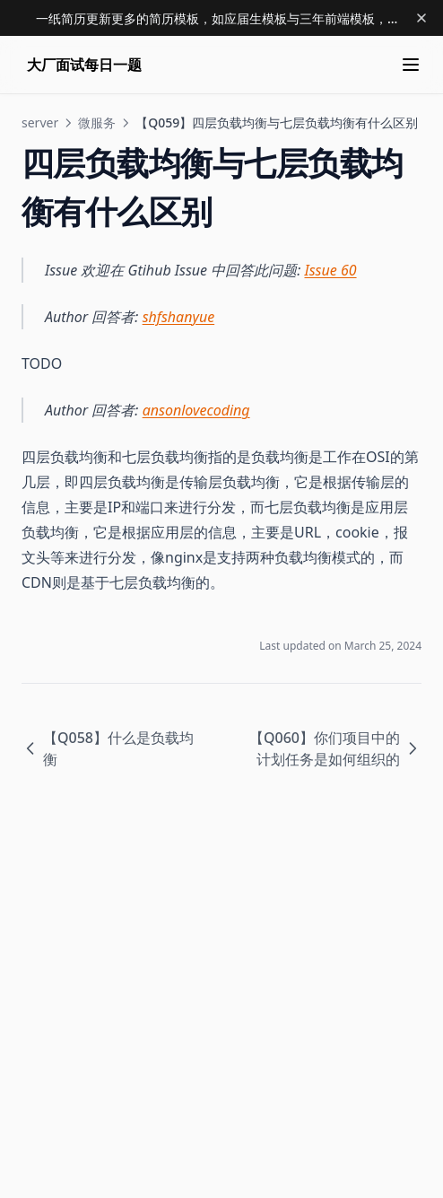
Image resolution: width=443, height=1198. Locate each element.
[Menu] (410, 64)
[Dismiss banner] (421, 18)
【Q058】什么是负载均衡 (108, 748)
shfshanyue (179, 317)
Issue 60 (331, 270)
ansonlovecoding (196, 410)
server (40, 122)
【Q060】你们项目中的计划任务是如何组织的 (335, 748)
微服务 (97, 122)
